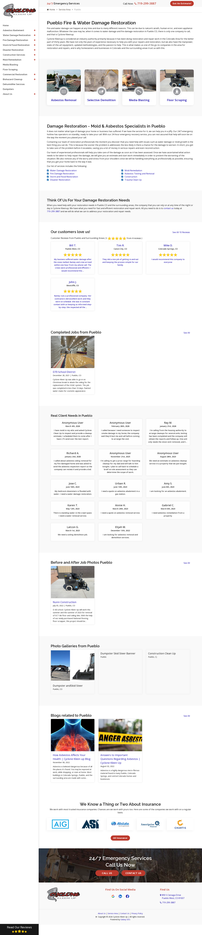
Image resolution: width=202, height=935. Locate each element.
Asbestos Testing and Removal (139, 173)
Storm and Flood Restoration (64, 176)
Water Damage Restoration (63, 170)
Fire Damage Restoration (62, 173)
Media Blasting (139, 100)
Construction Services (14, 53)
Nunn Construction (64, 614)
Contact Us (133, 887)
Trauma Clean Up (133, 179)
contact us (169, 208)
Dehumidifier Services (14, 82)
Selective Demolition (101, 100)
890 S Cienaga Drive (172, 911)
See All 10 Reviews (181, 232)
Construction (131, 176)
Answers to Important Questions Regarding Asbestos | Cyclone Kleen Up (120, 772)
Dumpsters (8, 87)
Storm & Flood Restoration (16, 43)
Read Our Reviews (19, 929)
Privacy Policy (137, 928)
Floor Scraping (177, 100)
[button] (34, 28)
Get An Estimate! (182, 3)
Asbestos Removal (63, 100)
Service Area (65, 9)
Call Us (107, 887)
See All (187, 335)
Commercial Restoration (15, 72)
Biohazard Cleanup (12, 77)
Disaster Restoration (60, 179)
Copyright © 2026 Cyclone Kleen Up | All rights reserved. (121, 931)
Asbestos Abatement (13, 28)
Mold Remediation (133, 170)
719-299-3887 (145, 3)
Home (51, 9)
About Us (102, 928)
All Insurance (120, 852)
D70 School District (64, 374)
